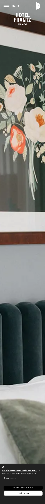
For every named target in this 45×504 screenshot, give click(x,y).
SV (13, 6)
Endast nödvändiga (23, 488)
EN (18, 6)
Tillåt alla (23, 493)
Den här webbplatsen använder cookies (19, 470)
